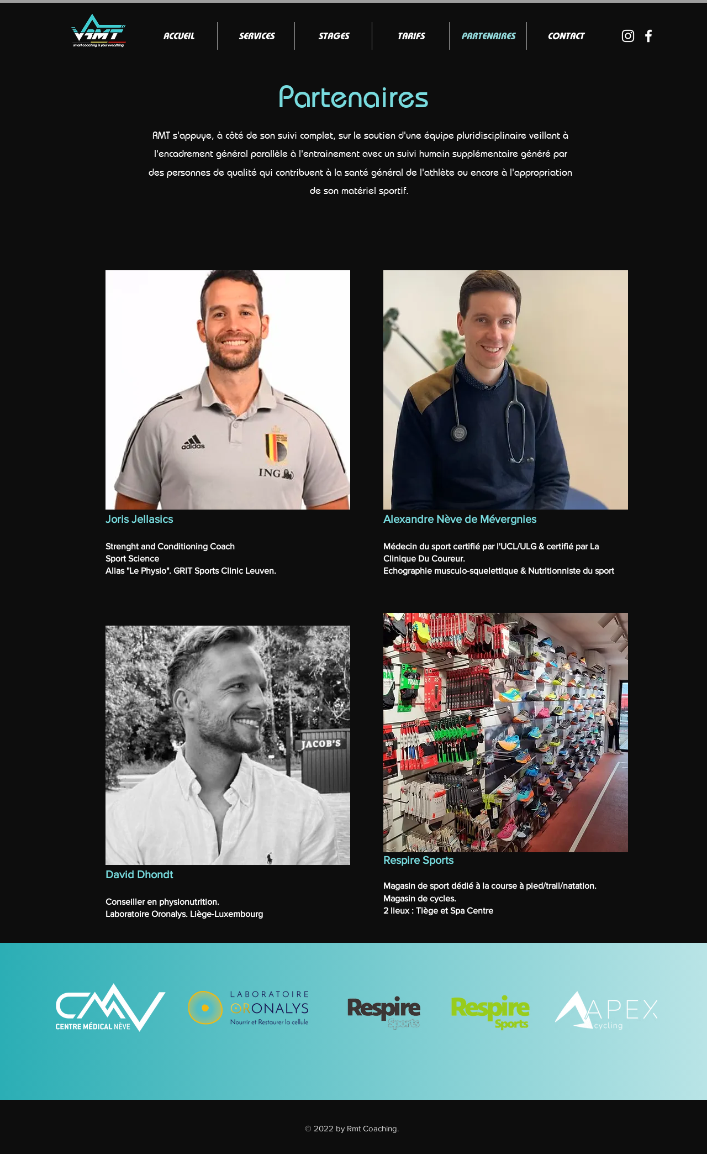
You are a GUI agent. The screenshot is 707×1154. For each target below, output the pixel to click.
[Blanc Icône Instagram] (628, 36)
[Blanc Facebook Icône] (648, 36)
